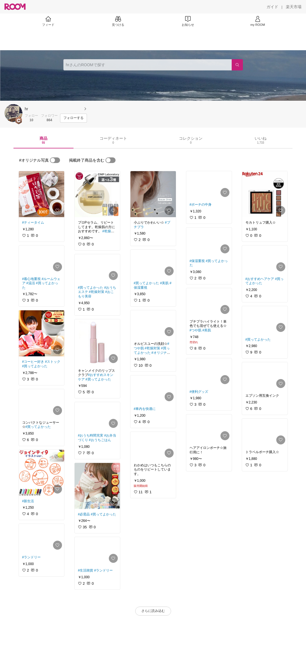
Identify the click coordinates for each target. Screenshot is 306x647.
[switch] (55, 160)
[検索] (237, 64)
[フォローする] (73, 118)
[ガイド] (272, 6)
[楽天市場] (294, 6)
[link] (41, 194)
